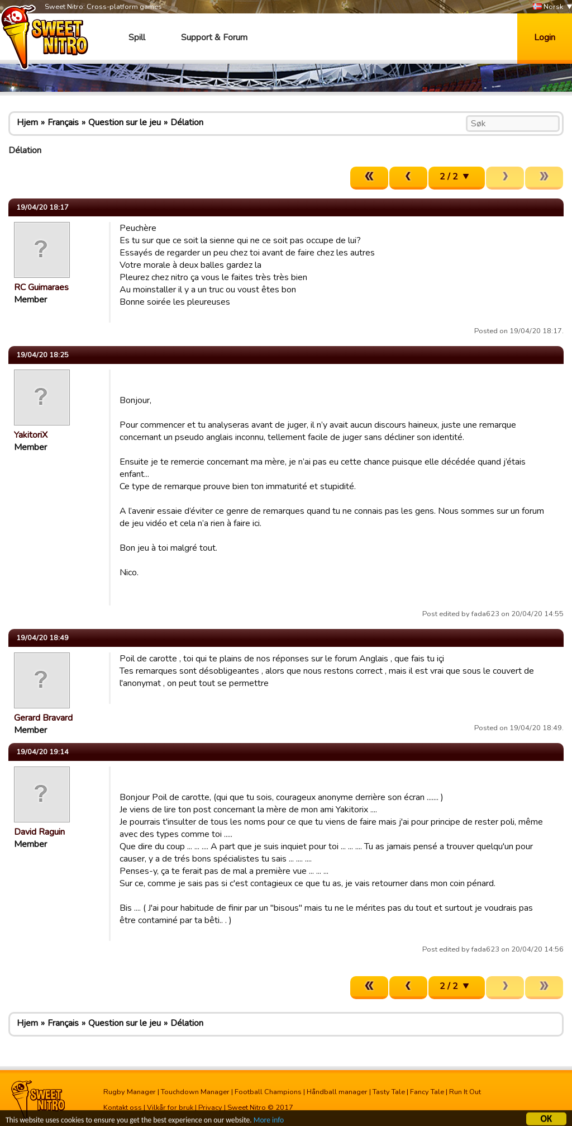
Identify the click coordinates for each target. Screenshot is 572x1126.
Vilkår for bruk (170, 1108)
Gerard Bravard (43, 718)
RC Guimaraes (41, 287)
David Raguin (39, 832)
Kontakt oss (122, 1108)
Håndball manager (337, 1092)
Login (544, 37)
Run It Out (465, 1092)
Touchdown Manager (195, 1092)
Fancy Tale (427, 1092)
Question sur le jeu (124, 122)
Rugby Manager (129, 1092)
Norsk (548, 7)
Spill (136, 37)
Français (63, 122)
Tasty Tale (389, 1092)
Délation (186, 122)
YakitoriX (30, 435)
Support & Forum (214, 37)
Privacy (210, 1108)
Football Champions (268, 1092)
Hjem (27, 122)
